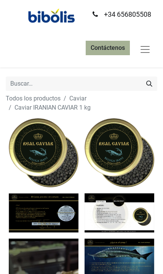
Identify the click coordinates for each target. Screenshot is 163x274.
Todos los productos (33, 98)
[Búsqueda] (149, 83)
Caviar (77, 98)
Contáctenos (108, 47)
